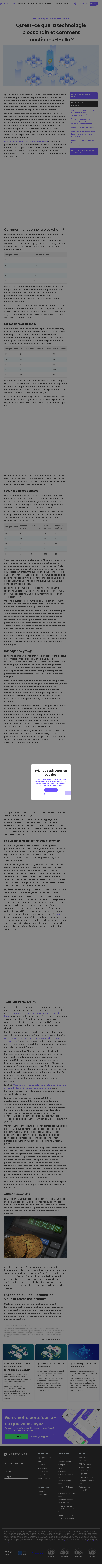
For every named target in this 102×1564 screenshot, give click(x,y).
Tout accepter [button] (51, 790)
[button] (51, 794)
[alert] (51, 782)
